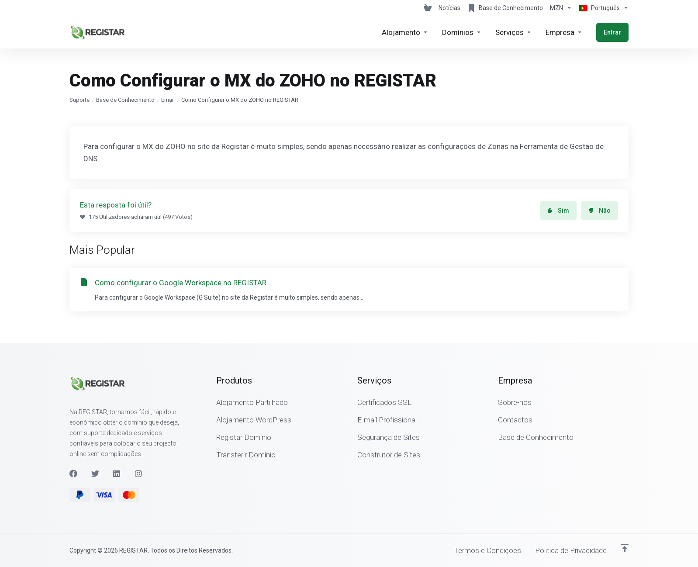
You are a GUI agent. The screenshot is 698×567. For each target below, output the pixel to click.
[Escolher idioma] (602, 8)
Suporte (79, 100)
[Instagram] (139, 473)
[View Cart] (427, 8)
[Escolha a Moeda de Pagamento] (560, 8)
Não (599, 210)
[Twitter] (95, 473)
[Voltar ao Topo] (625, 548)
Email (168, 100)
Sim (558, 210)
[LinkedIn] (117, 473)
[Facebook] (73, 473)
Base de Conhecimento (125, 100)
